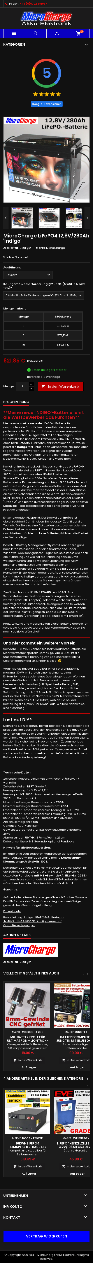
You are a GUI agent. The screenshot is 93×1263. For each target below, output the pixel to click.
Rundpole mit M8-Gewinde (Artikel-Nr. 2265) (53, 875)
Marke (41, 248)
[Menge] (22, 386)
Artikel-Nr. (11, 248)
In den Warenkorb (60, 386)
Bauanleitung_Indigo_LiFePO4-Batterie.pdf (33, 917)
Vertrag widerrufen (46, 1236)
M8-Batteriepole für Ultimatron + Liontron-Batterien (27, 1040)
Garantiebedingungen (19, 925)
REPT (38, 470)
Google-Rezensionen (46, 104)
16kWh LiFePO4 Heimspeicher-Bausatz (28, 1145)
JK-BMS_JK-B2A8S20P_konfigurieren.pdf (32, 921)
